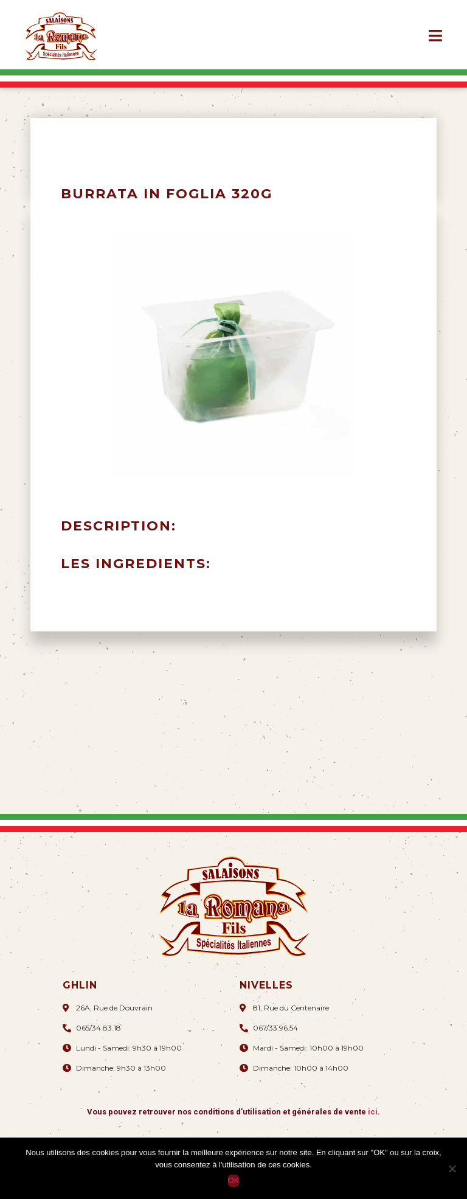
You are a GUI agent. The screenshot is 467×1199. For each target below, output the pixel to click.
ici (373, 1111)
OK (234, 1180)
